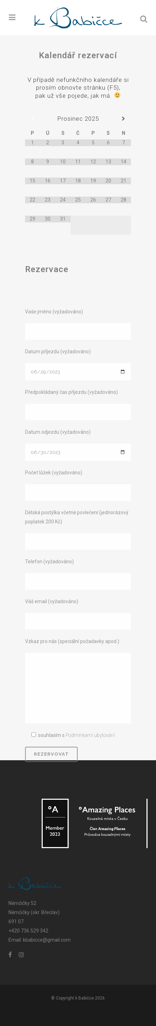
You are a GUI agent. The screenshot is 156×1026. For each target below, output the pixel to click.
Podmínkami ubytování (90, 797)
